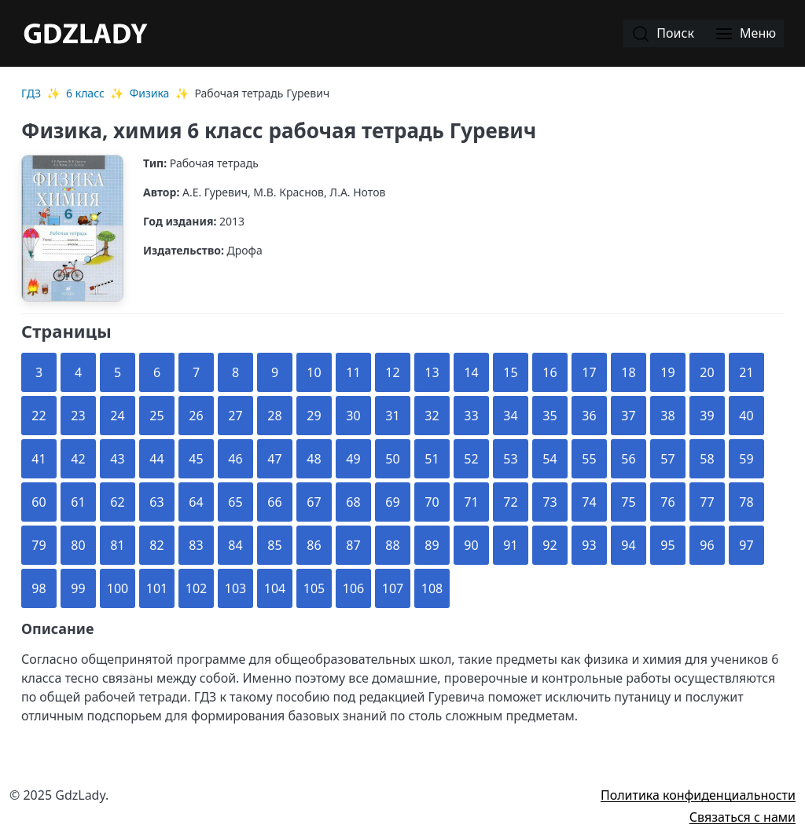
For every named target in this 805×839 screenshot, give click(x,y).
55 (589, 458)
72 (510, 502)
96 (707, 545)
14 (471, 372)
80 (78, 545)
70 (432, 502)
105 (314, 588)
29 (314, 415)
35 (549, 415)
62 (117, 502)
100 (117, 588)
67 (314, 502)
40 (746, 415)
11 (353, 372)
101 (156, 588)
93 (589, 545)
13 (432, 372)
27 (235, 415)
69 (392, 502)
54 (549, 458)
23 (78, 415)
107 (392, 588)
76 (667, 502)
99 (78, 588)
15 (510, 372)
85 (274, 545)
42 (78, 458)
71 (471, 502)
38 (667, 415)
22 (38, 415)
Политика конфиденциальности (698, 795)
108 (432, 588)
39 (707, 415)
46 (235, 458)
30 (353, 415)
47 (274, 458)
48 (314, 458)
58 (707, 458)
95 (667, 545)
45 (196, 458)
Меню (745, 34)
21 (746, 372)
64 (196, 502)
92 (549, 545)
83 (196, 545)
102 (196, 588)
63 (156, 502)
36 (589, 415)
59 (746, 458)
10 (314, 372)
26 (196, 415)
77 (707, 502)
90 (471, 545)
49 (353, 458)
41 (38, 458)
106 (353, 588)
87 (353, 545)
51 (432, 458)
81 (117, 545)
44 (156, 458)
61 (78, 502)
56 (628, 458)
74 (589, 502)
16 (549, 372)
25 (156, 415)
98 (38, 588)
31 (392, 415)
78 (746, 502)
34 (510, 415)
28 (274, 415)
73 (549, 502)
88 (392, 545)
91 (510, 545)
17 (589, 372)
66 (274, 502)
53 (510, 458)
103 (235, 588)
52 (471, 458)
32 (432, 415)
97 (746, 545)
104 (274, 588)
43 (117, 458)
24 (117, 415)
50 (392, 458)
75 (628, 502)
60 (38, 502)
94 (628, 545)
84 (235, 545)
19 (667, 372)
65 (235, 502)
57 (667, 458)
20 (707, 372)
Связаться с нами (742, 817)
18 (628, 372)
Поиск (662, 34)
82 (156, 545)
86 (314, 545)
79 (38, 545)
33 (471, 415)
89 (432, 545)
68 (353, 502)
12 (392, 372)
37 (628, 415)
